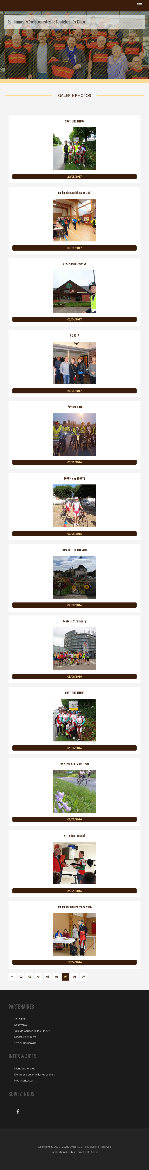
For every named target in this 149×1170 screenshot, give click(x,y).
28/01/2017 (74, 390)
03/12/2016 (74, 462)
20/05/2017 (74, 176)
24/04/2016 (74, 890)
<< (12, 976)
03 (29, 976)
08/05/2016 (74, 819)
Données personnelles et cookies (34, 1074)
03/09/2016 (74, 533)
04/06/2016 (74, 748)
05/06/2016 (74, 676)
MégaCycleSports (25, 1036)
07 (65, 976)
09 (83, 976)
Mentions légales (24, 1068)
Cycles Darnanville (25, 1042)
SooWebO (20, 1024)
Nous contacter (23, 1080)
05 (47, 976)
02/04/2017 (74, 319)
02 (21, 976)
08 (74, 976)
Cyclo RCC (75, 1146)
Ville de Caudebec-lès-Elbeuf (31, 1030)
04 (38, 976)
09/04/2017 (74, 248)
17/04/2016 (74, 962)
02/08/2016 (74, 605)
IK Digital (20, 1018)
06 (56, 976)
